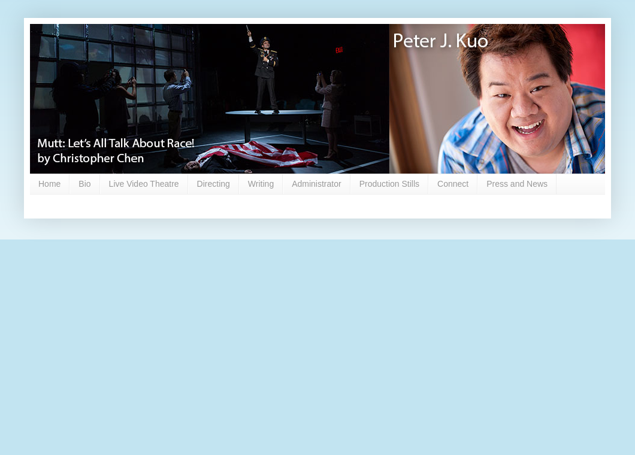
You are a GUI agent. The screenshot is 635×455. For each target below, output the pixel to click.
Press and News (517, 184)
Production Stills (389, 184)
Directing (213, 184)
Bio (84, 184)
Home (49, 184)
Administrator (316, 184)
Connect (452, 184)
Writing (261, 184)
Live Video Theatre (144, 184)
